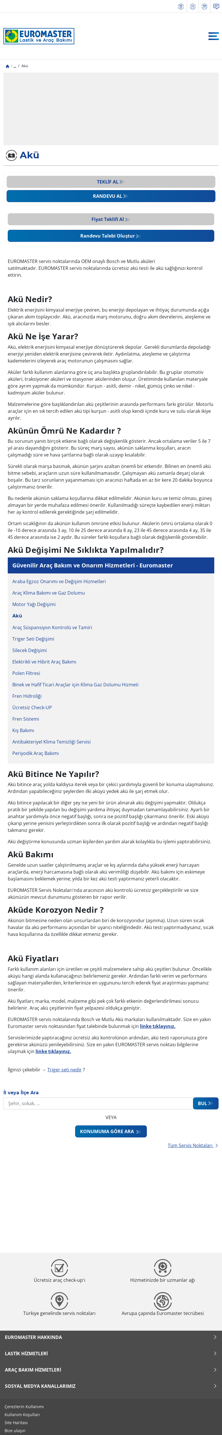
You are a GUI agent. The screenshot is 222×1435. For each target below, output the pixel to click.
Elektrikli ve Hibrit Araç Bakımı (44, 662)
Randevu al (107, 196)
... (14, 65)
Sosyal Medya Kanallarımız (111, 1386)
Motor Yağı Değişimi (34, 604)
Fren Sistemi (25, 719)
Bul (202, 1103)
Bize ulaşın (15, 1430)
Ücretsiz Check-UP (32, 707)
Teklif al (107, 182)
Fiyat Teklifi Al (107, 219)
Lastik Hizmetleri (111, 1353)
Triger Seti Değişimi (33, 639)
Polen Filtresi (26, 673)
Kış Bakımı (23, 730)
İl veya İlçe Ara (21, 1092)
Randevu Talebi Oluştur (107, 236)
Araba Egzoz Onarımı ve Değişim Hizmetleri (59, 581)
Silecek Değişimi (29, 650)
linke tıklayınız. (53, 1051)
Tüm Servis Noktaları (193, 1145)
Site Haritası (16, 1422)
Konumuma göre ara (107, 1131)
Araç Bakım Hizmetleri (111, 1370)
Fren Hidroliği (27, 696)
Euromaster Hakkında (111, 1337)
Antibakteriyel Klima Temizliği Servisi (51, 742)
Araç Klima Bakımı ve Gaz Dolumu (48, 593)
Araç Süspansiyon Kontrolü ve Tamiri (52, 627)
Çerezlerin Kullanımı (24, 1406)
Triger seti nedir (64, 1070)
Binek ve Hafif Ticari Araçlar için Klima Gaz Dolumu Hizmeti (75, 684)
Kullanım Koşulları (22, 1414)
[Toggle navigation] (213, 36)
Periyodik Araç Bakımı (35, 753)
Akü (17, 616)
